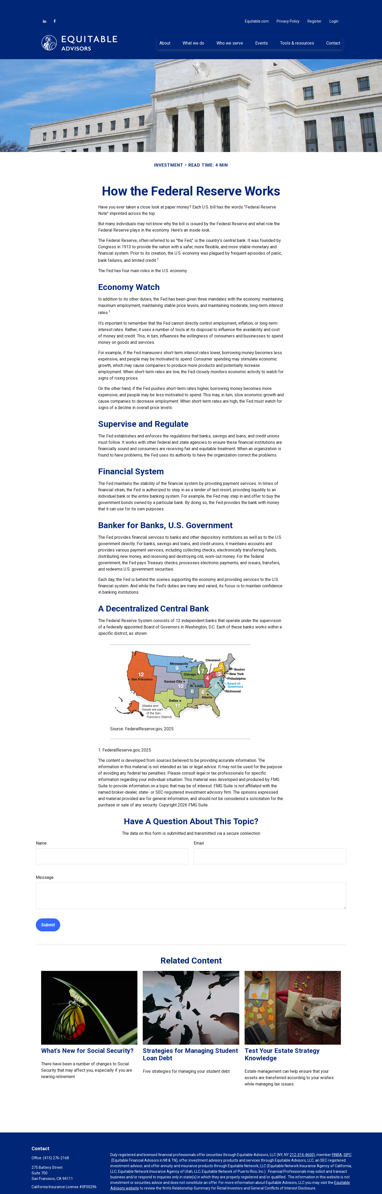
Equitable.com (257, 5)
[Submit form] (48, 908)
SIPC (347, 1139)
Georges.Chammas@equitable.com (61, 1180)
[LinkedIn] (45, 5)
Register (314, 5)
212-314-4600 (302, 1139)
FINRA (337, 1139)
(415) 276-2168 (56, 1142)
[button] (164, 27)
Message (45, 861)
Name (41, 827)
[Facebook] (55, 5)
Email (199, 827)
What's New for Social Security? (87, 1035)
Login (333, 5)
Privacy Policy (288, 5)
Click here (118, 1182)
